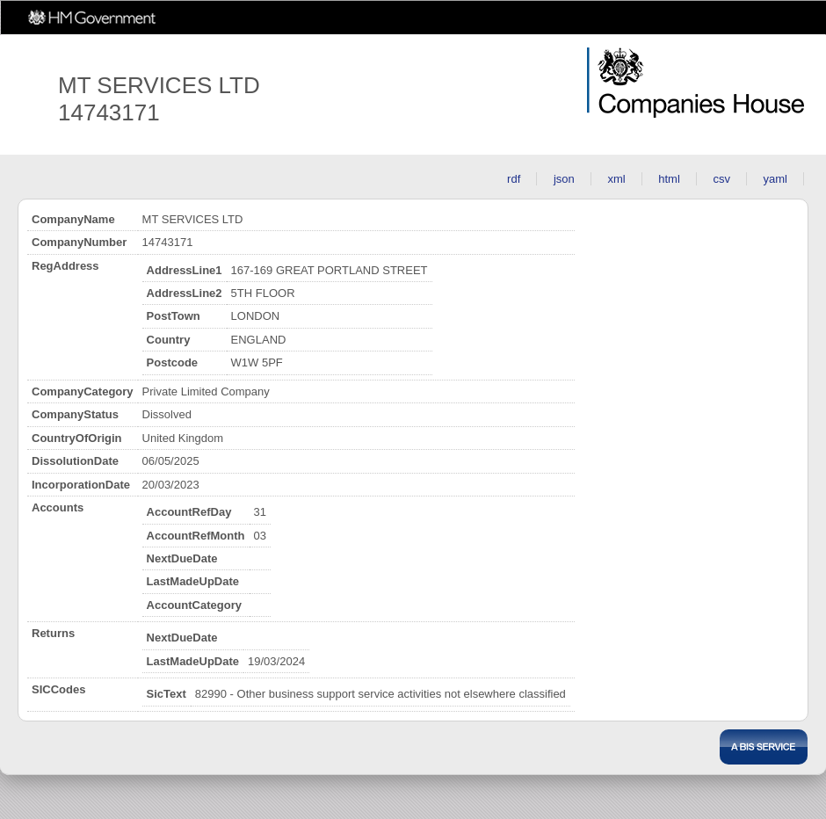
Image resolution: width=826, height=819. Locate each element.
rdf (513, 178)
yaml (775, 178)
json (564, 178)
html (669, 178)
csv (721, 178)
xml (616, 178)
